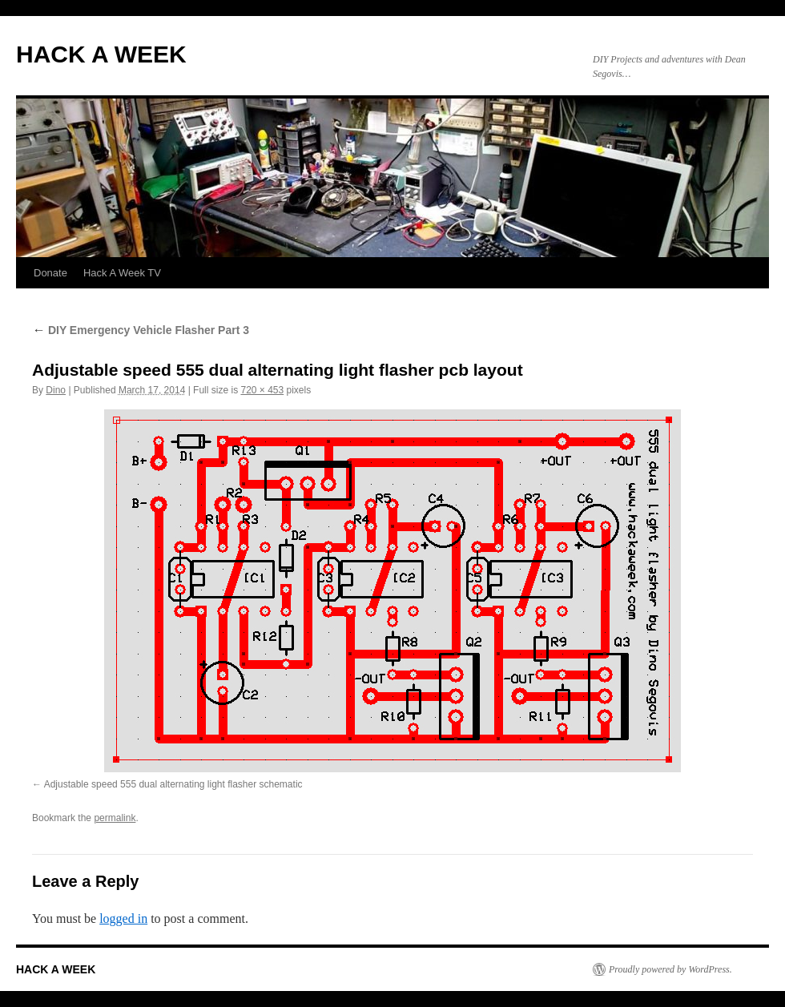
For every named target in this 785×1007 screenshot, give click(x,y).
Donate (50, 273)
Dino (56, 390)
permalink (114, 818)
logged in (123, 918)
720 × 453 (262, 390)
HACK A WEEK (101, 54)
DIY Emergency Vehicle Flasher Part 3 (140, 330)
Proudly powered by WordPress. (670, 969)
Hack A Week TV (122, 273)
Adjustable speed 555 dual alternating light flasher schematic (173, 784)
